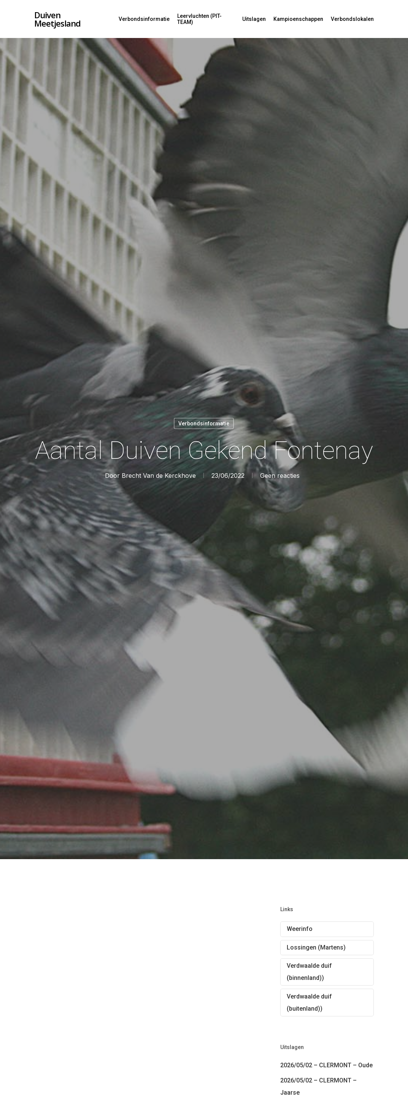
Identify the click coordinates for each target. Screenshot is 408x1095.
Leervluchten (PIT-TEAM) (199, 19)
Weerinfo (300, 928)
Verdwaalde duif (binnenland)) (309, 971)
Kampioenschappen (298, 19)
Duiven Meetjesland (57, 19)
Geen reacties (280, 475)
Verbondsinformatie (144, 19)
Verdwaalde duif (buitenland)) (309, 1002)
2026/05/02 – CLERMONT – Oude (326, 1065)
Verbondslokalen (352, 19)
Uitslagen (254, 19)
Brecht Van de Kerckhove (159, 475)
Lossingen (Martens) (316, 947)
